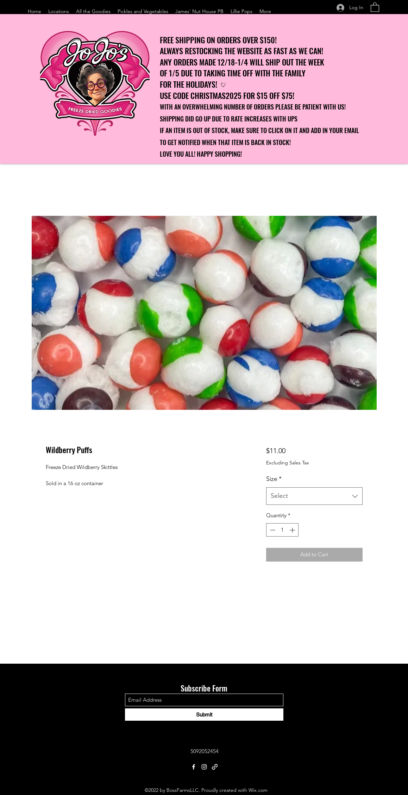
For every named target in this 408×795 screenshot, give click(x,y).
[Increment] (293, 530)
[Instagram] (204, 766)
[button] (375, 7)
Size (274, 479)
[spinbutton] (282, 530)
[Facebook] (193, 766)
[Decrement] (272, 530)
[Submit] (204, 714)
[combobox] (314, 496)
